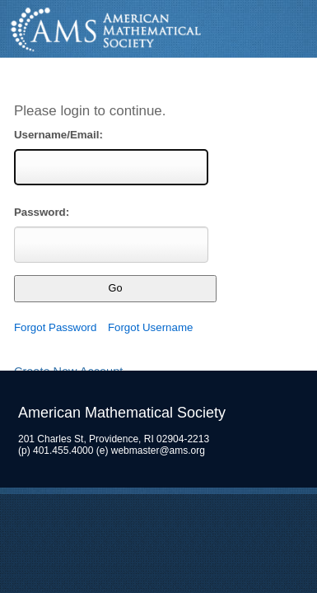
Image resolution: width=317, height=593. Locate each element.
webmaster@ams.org (158, 450)
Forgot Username (150, 327)
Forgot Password (55, 327)
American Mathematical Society (158, 29)
